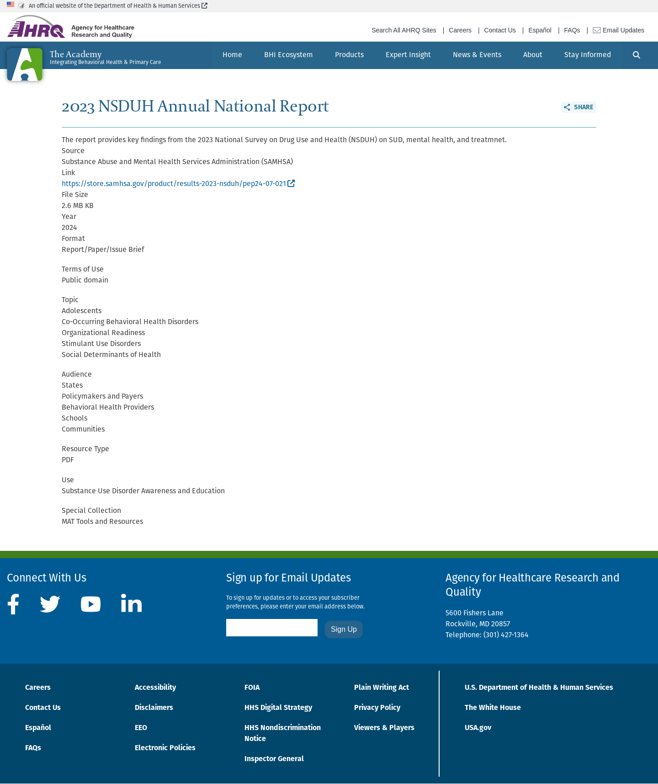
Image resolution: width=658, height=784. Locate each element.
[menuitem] (232, 55)
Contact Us (500, 30)
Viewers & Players (384, 728)
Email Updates (618, 30)
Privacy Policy (377, 708)
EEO (141, 728)
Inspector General (274, 759)
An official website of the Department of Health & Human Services (118, 6)
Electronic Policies (165, 748)
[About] (532, 55)
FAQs (572, 30)
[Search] (636, 55)
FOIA (252, 688)
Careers (460, 30)
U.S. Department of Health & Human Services (539, 688)
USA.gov (478, 728)
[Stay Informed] (587, 55)
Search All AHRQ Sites (403, 30)
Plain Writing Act (381, 688)
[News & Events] (477, 55)
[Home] (232, 55)
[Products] (349, 55)
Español (540, 30)
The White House (493, 708)
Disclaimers (154, 708)
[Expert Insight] (408, 55)
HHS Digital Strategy (278, 708)
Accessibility (155, 688)
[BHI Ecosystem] (288, 55)
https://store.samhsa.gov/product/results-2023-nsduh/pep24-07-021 (178, 184)
